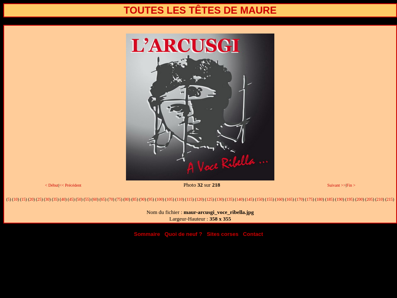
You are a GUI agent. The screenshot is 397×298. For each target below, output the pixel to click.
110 (180, 199)
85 (135, 199)
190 (339, 199)
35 (55, 199)
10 (15, 199)
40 (63, 199)
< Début (51, 185)
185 (330, 199)
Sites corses (223, 234)
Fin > (350, 185)
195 (349, 199)
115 (189, 199)
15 (24, 199)
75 (119, 199)
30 (47, 199)
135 (229, 199)
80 (127, 199)
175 (309, 199)
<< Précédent (70, 185)
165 (289, 199)
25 (39, 199)
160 (279, 199)
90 (142, 199)
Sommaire (147, 234)
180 (320, 199)
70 (111, 199)
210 (380, 199)
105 (170, 199)
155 (269, 199)
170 (299, 199)
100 (160, 199)
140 (239, 199)
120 (199, 199)
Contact (253, 234)
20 (31, 199)
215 (390, 199)
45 (71, 199)
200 (359, 199)
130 (219, 199)
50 (79, 199)
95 (150, 199)
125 (209, 199)
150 (260, 199)
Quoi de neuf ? (183, 234)
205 (369, 199)
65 (103, 199)
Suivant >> (336, 185)
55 (87, 199)
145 (249, 199)
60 (95, 199)
